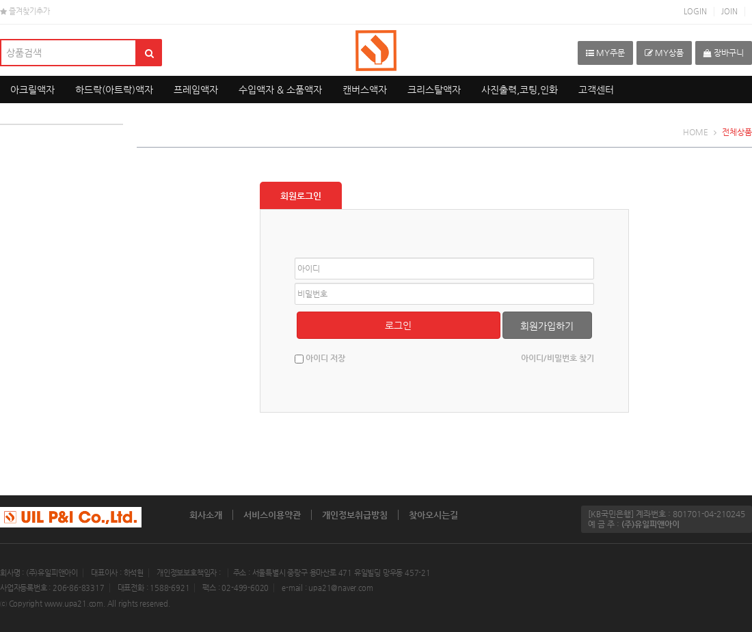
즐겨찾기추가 (25, 11)
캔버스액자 (365, 89)
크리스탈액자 (434, 89)
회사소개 (205, 515)
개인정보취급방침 (355, 515)
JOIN (729, 11)
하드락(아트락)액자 (114, 89)
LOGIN (695, 11)
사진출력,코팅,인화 (519, 89)
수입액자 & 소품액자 (280, 89)
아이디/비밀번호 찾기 (557, 358)
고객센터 (596, 89)
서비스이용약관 (272, 515)
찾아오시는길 (433, 515)
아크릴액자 (32, 89)
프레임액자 (196, 89)
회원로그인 (300, 196)
